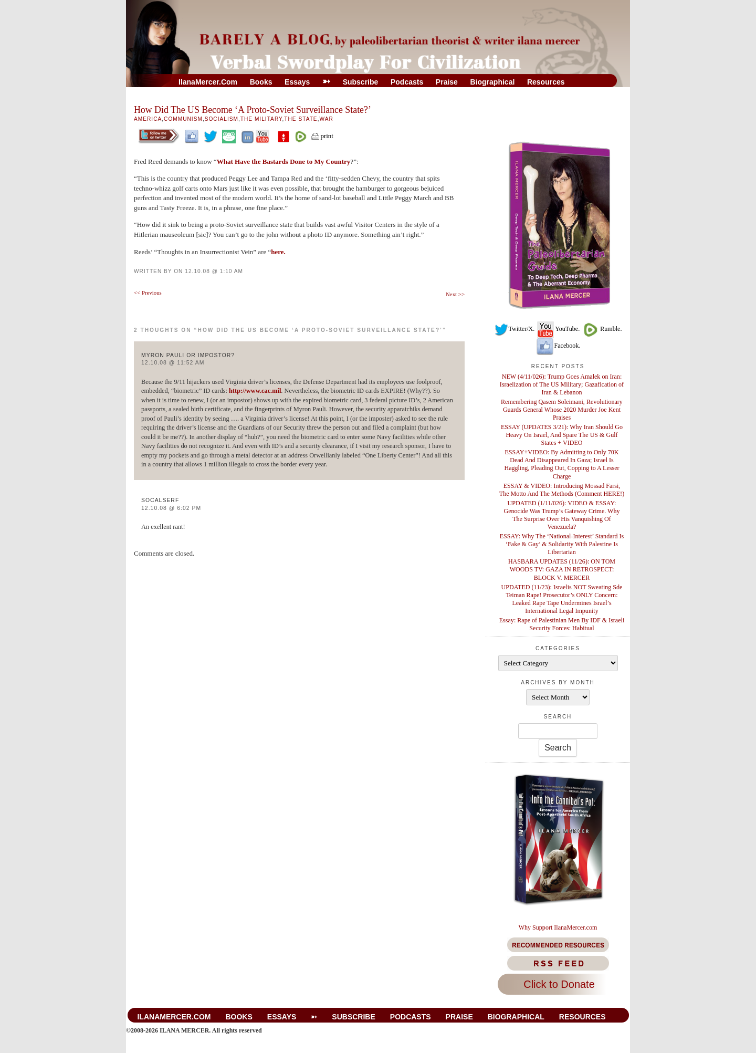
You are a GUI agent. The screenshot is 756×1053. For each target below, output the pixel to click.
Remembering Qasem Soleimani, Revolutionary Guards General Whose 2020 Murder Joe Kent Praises (562, 409)
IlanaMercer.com (207, 82)
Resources (546, 82)
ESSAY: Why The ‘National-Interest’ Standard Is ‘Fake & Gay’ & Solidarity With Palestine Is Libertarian (562, 544)
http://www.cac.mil (255, 390)
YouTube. (558, 328)
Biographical (492, 82)
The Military (261, 119)
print (321, 136)
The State (300, 119)
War (326, 119)
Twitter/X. (514, 328)
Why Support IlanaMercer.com (558, 927)
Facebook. (558, 345)
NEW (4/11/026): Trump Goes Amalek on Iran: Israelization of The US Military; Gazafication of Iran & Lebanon (562, 384)
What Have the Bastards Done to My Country (284, 161)
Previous (148, 292)
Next (455, 294)
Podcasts (407, 82)
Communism (183, 119)
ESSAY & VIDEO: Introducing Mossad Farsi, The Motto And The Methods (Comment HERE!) (561, 489)
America (148, 119)
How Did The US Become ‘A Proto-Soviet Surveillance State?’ (252, 110)
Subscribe (361, 82)
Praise (447, 82)
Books (261, 82)
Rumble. (601, 328)
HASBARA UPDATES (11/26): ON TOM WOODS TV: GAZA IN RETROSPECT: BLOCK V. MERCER (561, 569)
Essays (297, 82)
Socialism (221, 119)
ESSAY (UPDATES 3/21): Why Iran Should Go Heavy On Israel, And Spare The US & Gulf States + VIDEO (562, 434)
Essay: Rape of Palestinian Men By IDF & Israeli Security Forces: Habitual (562, 624)
